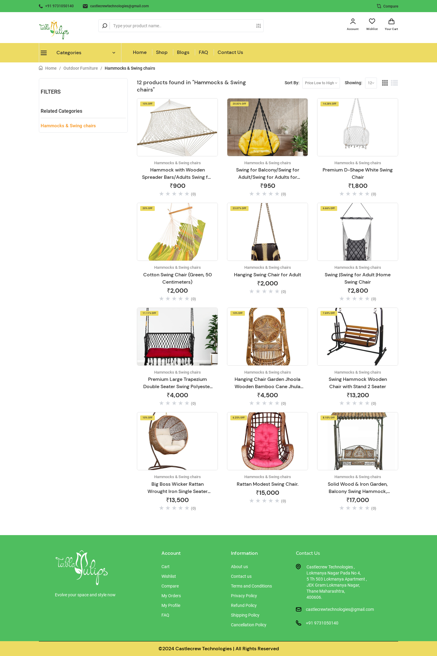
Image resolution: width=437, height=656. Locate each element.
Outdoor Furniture (80, 68)
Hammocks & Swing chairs (130, 68)
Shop (162, 52)
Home (140, 52)
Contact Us (230, 52)
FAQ (203, 52)
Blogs (183, 52)
